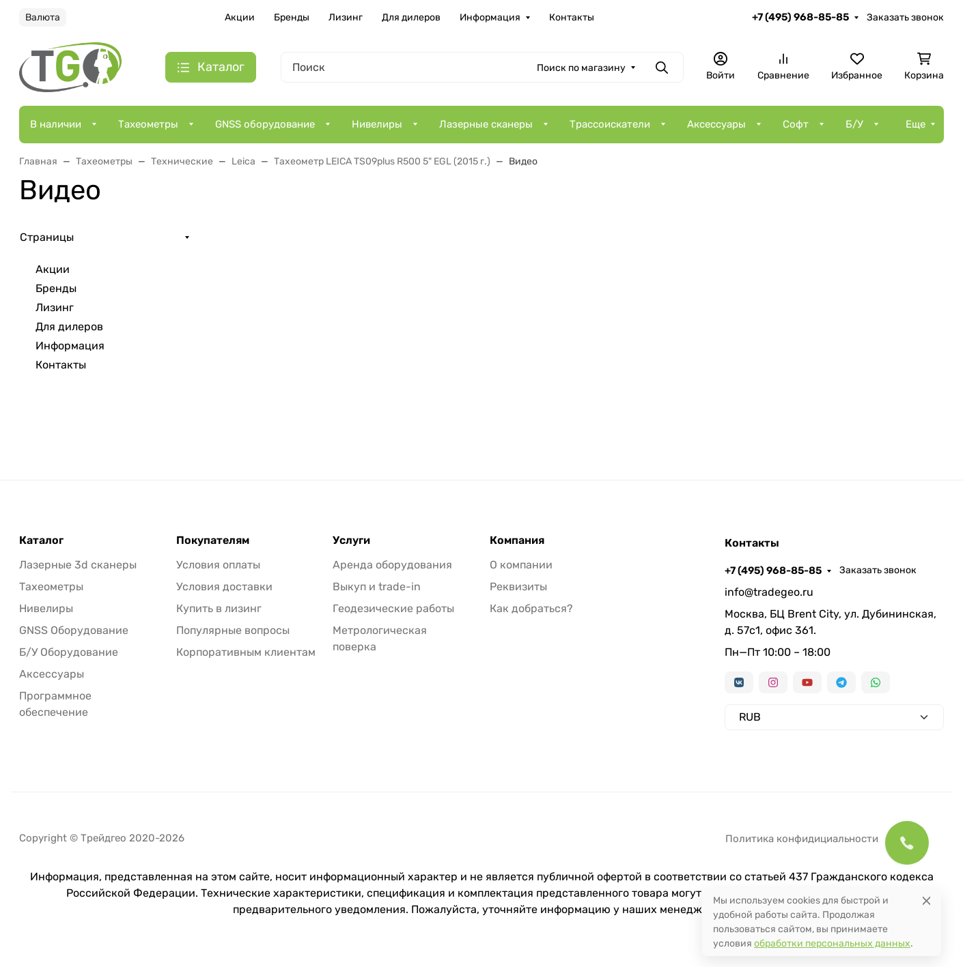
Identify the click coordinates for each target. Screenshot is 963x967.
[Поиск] (482, 67)
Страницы (47, 237)
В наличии (55, 124)
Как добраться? (531, 608)
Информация (490, 17)
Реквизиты (518, 586)
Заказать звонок (905, 17)
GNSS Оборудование (73, 630)
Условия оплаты (218, 564)
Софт (796, 124)
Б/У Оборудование (68, 652)
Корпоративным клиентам (246, 652)
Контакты (571, 17)
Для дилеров (411, 17)
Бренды (291, 17)
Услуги (351, 540)
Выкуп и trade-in (377, 586)
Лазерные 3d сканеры (78, 564)
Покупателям (212, 540)
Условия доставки (224, 586)
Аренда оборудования (392, 564)
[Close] (926, 900)
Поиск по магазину (581, 68)
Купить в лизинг (219, 608)
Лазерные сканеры (486, 124)
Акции (240, 17)
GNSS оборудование (265, 124)
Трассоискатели (610, 124)
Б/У (854, 124)
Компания (517, 540)
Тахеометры (148, 124)
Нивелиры (377, 124)
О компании (521, 564)
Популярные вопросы (233, 630)
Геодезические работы (393, 608)
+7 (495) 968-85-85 (800, 17)
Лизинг (346, 17)
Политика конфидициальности (801, 839)
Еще (915, 124)
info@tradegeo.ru (769, 592)
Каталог (41, 540)
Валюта (42, 17)
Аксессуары (716, 124)
